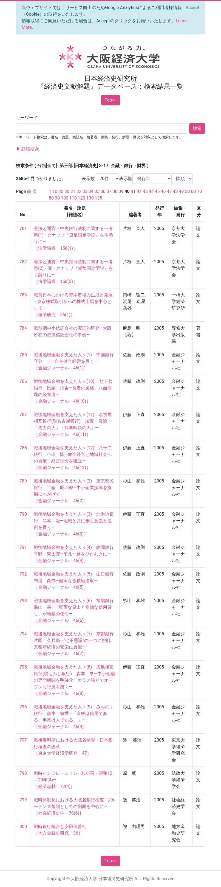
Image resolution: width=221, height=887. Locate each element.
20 (60, 191)
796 (23, 706)
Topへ (111, 100)
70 (199, 191)
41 (133, 191)
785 (23, 354)
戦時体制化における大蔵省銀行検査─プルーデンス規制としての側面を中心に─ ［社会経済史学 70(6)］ (75, 806)
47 (169, 191)
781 (23, 228)
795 (23, 667)
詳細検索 (27, 149)
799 (23, 799)
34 (91, 191)
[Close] (192, 7)
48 (175, 191)
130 (90, 198)
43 (145, 191)
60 (193, 191)
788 (23, 447)
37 (109, 191)
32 (78, 191)
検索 (197, 128)
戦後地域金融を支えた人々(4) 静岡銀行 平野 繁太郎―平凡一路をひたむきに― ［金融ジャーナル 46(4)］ (76, 554)
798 (23, 773)
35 (97, 191)
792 (23, 574)
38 (115, 191)
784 (23, 328)
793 (23, 600)
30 (66, 191)
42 (139, 191)
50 (187, 191)
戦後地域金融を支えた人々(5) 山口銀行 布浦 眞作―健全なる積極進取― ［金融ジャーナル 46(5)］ (76, 580)
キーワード (27, 117)
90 (57, 198)
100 (64, 198)
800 (23, 826)
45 (157, 191)
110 (73, 198)
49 (181, 191)
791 (23, 547)
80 (51, 198)
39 (120, 191)
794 (23, 633)
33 (85, 191)
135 (98, 198)
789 (23, 481)
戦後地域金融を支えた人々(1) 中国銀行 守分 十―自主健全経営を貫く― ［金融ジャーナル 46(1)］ (76, 361)
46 (163, 191)
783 (23, 294)
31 (72, 191)
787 (23, 414)
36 (103, 191)
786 (23, 381)
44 (151, 191)
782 (23, 261)
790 (23, 514)
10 (54, 191)
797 (23, 740)
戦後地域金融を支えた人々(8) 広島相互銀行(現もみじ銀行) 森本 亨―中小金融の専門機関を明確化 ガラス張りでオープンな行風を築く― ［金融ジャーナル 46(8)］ (74, 680)
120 (81, 198)
